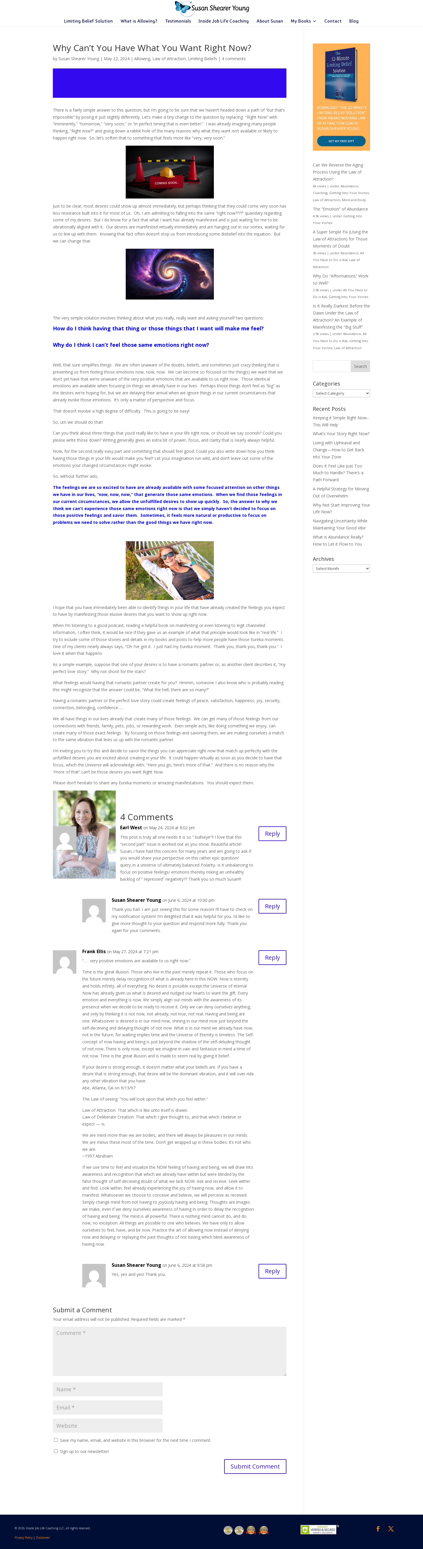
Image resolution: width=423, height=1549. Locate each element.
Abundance (349, 186)
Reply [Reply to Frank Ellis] (272, 957)
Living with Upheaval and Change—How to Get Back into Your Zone (338, 450)
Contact (333, 21)
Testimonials (178, 21)
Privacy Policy (24, 1537)
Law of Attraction (169, 58)
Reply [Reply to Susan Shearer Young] (272, 906)
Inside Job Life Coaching (224, 21)
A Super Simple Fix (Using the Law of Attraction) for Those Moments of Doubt (340, 239)
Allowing (142, 58)
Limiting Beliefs (202, 58)
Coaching (320, 193)
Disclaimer (43, 1537)
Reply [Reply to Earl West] (272, 833)
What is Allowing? (138, 21)
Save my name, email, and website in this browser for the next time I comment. (135, 1440)
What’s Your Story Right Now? (341, 433)
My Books (301, 21)
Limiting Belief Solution (88, 21)
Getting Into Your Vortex (349, 193)
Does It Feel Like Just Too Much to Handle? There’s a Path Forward (338, 473)
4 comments (234, 58)
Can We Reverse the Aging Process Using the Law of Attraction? (338, 172)
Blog (354, 21)
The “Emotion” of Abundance (340, 209)
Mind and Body (354, 200)
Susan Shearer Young (78, 58)
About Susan (269, 21)
